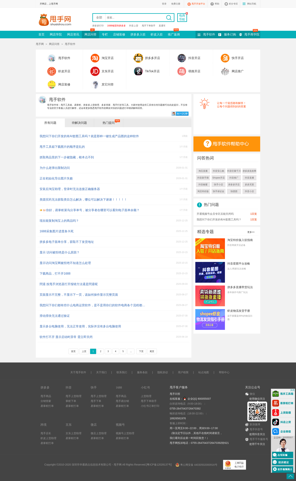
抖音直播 (249, 177)
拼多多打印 (98, 25)
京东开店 (108, 71)
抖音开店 (194, 58)
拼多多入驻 (138, 34)
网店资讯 (73, 34)
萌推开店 (194, 71)
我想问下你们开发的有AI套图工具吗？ (219, 219)
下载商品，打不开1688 (55, 273)
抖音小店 (249, 191)
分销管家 (46, 401)
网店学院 (56, 34)
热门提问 (109, 122)
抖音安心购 (218, 171)
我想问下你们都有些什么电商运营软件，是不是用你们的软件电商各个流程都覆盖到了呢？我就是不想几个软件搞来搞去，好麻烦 (93, 305)
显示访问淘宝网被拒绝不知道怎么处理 (65, 263)
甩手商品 (46, 396)
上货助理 (146, 396)
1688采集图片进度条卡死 (57, 231)
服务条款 (142, 372)
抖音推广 (233, 177)
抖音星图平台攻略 (238, 263)
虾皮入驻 (157, 34)
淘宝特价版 (203, 191)
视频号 (120, 424)
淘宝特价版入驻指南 (240, 240)
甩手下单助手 (148, 25)
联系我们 (122, 372)
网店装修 (64, 84)
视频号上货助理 (125, 433)
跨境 (44, 424)
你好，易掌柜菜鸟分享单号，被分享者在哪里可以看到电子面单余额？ (91, 210)
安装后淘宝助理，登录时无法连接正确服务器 (70, 189)
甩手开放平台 (198, 3)
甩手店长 (46, 433)
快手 (94, 387)
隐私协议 (162, 372)
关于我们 (101, 372)
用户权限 (183, 372)
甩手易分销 (122, 401)
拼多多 (45, 387)
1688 (119, 387)
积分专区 (233, 3)
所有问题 (50, 122)
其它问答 (108, 84)
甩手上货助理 (73, 396)
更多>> (251, 232)
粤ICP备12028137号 (159, 464)
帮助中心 (224, 372)
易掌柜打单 (47, 405)
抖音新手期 (203, 177)
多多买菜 (249, 184)
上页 (84, 351)
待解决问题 (79, 122)
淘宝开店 (108, 58)
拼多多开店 (152, 58)
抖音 (69, 387)
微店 (94, 424)
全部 (99, 17)
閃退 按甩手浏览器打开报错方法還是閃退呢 (69, 284)
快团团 (234, 191)
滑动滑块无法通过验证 (55, 315)
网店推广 (238, 71)
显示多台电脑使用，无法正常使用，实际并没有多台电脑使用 (80, 326)
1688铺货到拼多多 (116, 25)
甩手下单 (96, 401)
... (131, 351)
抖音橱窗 (203, 184)
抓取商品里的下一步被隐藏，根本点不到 (67, 157)
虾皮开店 (64, 71)
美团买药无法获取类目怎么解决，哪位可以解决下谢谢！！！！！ (83, 199)
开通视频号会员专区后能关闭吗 (215, 213)
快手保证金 (218, 191)
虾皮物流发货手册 (238, 310)
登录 (164, 3)
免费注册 (175, 3)
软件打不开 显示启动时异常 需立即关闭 (66, 337)
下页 (141, 351)
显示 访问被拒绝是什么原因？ (60, 252)
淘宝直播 (203, 171)
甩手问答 (175, 393)
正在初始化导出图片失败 (56, 178)
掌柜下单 (71, 401)
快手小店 (218, 184)
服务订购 (230, 34)
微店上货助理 (99, 433)
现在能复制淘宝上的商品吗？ (59, 220)
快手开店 (238, 58)
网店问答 (90, 33)
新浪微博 (252, 424)
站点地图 (203, 372)
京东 (69, 424)
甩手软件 (209, 34)
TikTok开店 (152, 71)
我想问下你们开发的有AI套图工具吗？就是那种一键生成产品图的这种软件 (89, 136)
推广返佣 (174, 33)
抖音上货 (133, 25)
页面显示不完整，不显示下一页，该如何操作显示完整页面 (79, 294)
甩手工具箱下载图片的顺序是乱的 (62, 146)
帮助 (217, 3)
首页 (41, 34)
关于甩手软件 (78, 372)
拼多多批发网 (249, 171)
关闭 (292, 390)
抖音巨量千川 (234, 171)
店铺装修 (119, 34)
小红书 (145, 387)
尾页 (152, 351)
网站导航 (251, 3)
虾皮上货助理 (48, 438)
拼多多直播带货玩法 (240, 287)
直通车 (162, 25)
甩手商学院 (251, 34)
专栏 (105, 34)
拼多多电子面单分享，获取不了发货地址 (67, 241)
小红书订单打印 (150, 405)
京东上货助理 (73, 433)
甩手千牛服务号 (259, 439)
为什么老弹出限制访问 (55, 167)
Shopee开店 (218, 177)
